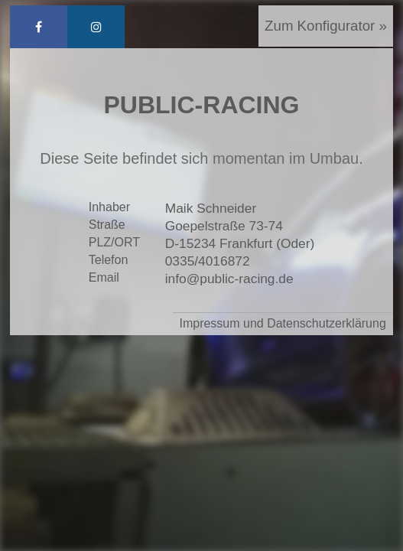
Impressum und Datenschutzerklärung (282, 323)
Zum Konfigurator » (326, 26)
